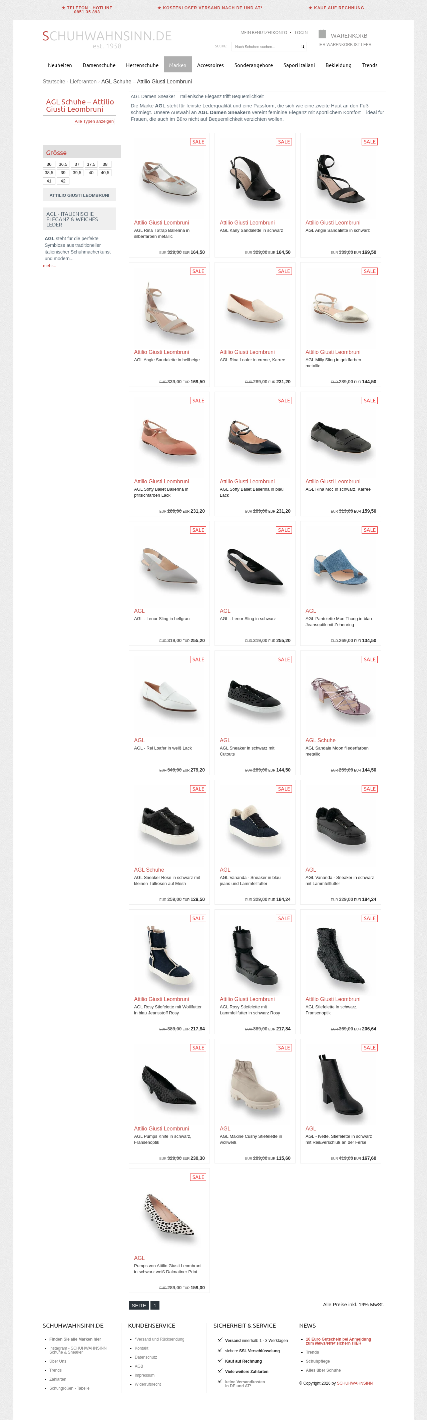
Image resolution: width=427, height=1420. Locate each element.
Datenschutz (146, 1357)
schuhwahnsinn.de (73, 1325)
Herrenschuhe (142, 65)
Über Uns (57, 1361)
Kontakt (141, 1348)
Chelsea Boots (93, 358)
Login (301, 32)
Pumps (75, 344)
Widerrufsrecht (148, 1384)
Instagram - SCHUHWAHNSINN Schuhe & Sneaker (78, 1350)
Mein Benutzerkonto (264, 32)
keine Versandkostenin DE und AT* (245, 1384)
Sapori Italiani (299, 65)
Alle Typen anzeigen (94, 121)
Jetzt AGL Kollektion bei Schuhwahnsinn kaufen (79, 927)
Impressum (144, 1375)
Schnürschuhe (60, 351)
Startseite (54, 81)
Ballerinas (55, 344)
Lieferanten (83, 81)
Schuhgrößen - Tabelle (69, 1388)
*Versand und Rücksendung (159, 1339)
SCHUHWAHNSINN (355, 1383)
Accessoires (210, 65)
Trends (370, 65)
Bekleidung (339, 65)
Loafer (83, 351)
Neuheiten (60, 65)
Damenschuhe (99, 65)
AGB (139, 1366)
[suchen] (303, 46)
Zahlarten (57, 1379)
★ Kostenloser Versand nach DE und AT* (210, 8)
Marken (177, 65)
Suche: (221, 46)
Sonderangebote (254, 65)
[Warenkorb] (347, 39)
